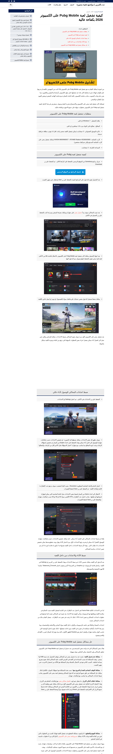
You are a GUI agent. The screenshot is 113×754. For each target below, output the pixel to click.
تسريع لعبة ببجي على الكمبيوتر (67, 736)
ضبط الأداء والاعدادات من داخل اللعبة (77, 41)
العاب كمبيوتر (89, 11)
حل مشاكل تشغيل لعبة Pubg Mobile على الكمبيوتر (74, 45)
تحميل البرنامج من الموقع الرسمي (69, 172)
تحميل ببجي (78, 212)
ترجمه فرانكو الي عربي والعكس (20, 45)
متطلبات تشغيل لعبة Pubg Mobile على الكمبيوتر (74, 31)
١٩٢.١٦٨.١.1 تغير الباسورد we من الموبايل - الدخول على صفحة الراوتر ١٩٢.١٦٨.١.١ (22, 29)
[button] (10, 4)
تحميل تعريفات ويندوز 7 (23, 35)
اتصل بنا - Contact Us (81, 1)
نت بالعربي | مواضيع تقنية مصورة (91, 5)
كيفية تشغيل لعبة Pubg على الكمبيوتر (77, 35)
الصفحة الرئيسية (98, 11)
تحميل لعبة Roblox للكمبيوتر (21, 60)
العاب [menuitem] (49, 5)
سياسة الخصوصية (91, 1)
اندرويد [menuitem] (65, 5)
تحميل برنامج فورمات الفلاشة (21, 16)
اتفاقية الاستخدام (101, 1)
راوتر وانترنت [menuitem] (57, 5)
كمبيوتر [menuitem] (72, 5)
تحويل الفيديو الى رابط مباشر (21, 49)
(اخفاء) (80, 29)
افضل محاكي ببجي (64, 681)
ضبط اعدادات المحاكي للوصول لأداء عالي (76, 38)
